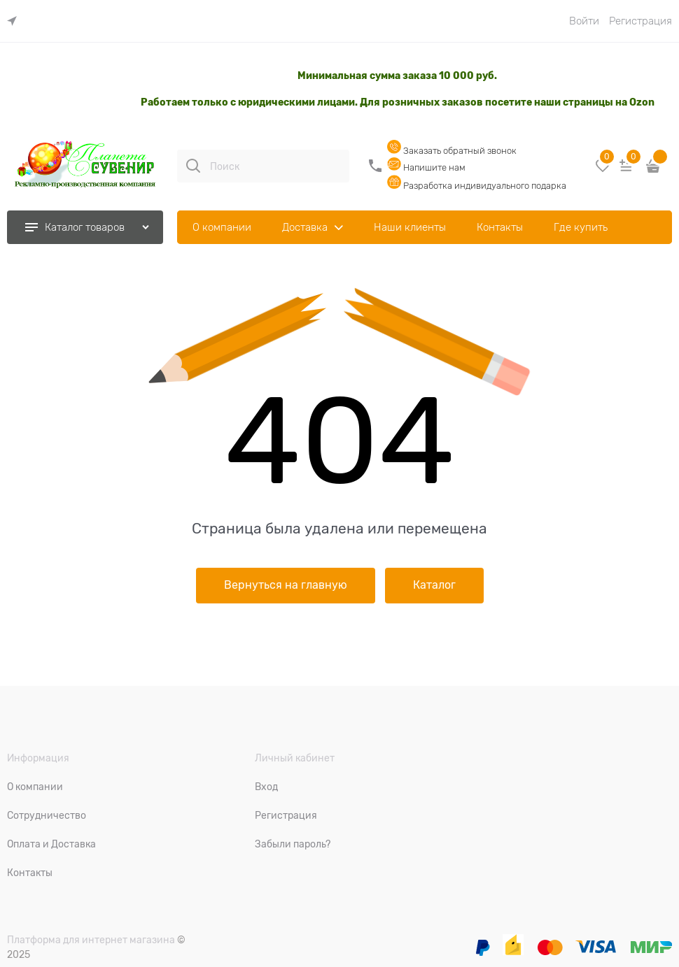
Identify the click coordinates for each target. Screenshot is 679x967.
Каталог (434, 585)
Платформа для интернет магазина (91, 939)
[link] (15, 21)
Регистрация (640, 21)
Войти (584, 21)
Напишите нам (426, 167)
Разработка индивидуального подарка (476, 185)
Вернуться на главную (285, 585)
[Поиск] (193, 165)
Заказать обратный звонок (452, 150)
